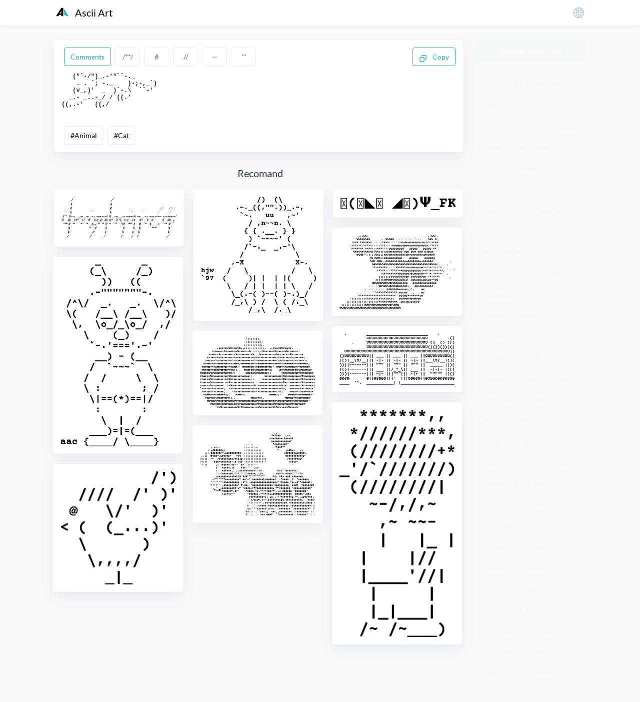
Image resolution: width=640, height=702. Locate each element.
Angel (493, 168)
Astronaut (500, 273)
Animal (530, 168)
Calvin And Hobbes (514, 546)
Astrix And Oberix (512, 252)
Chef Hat (498, 651)
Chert (538, 651)
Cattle (493, 609)
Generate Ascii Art (530, 51)
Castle (532, 588)
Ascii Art (84, 13)
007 (490, 84)
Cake (536, 504)
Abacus (495, 105)
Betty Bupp (501, 399)
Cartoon (534, 567)
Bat (538, 357)
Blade (493, 441)
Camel (494, 567)
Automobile (502, 294)
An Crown (534, 147)
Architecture (540, 210)
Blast (526, 441)
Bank (528, 315)
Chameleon (502, 630)
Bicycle (547, 399)
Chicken (497, 672)
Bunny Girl (501, 483)
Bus (540, 483)
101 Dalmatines (537, 84)
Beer (561, 378)
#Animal (83, 143)
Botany (495, 462)
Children (540, 672)
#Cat (121, 143)
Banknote (499, 336)
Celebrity (534, 609)
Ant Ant (546, 189)
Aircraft (496, 126)
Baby (546, 294)
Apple (493, 210)
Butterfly (498, 504)
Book (559, 441)
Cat (565, 588)
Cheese (547, 630)
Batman (496, 378)
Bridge (562, 462)
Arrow (528, 231)
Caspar (495, 588)
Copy (434, 58)
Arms (492, 231)
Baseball (543, 336)
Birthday (531, 420)
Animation (500, 189)
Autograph (549, 273)
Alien (492, 147)
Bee (530, 378)
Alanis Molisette (551, 126)
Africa (534, 105)
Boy (529, 462)
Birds (492, 420)
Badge (493, 315)
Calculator (500, 525)
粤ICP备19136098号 (507, 686)
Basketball (500, 357)
